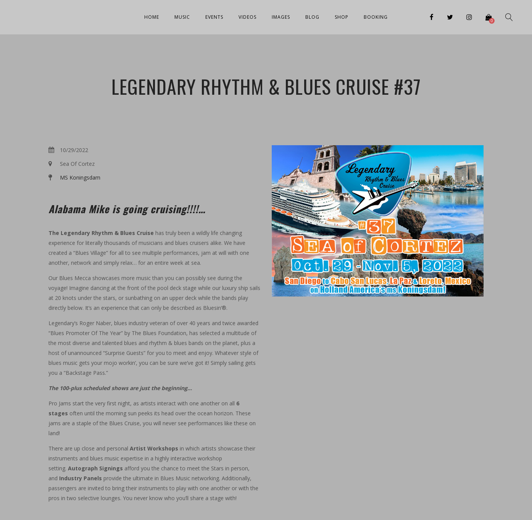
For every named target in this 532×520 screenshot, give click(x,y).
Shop (341, 17)
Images (281, 17)
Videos (247, 17)
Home (151, 17)
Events (214, 17)
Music (182, 17)
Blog (312, 17)
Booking (376, 17)
